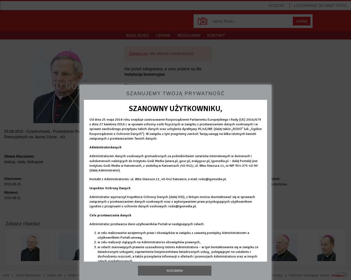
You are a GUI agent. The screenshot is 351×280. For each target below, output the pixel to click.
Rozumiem (175, 270)
